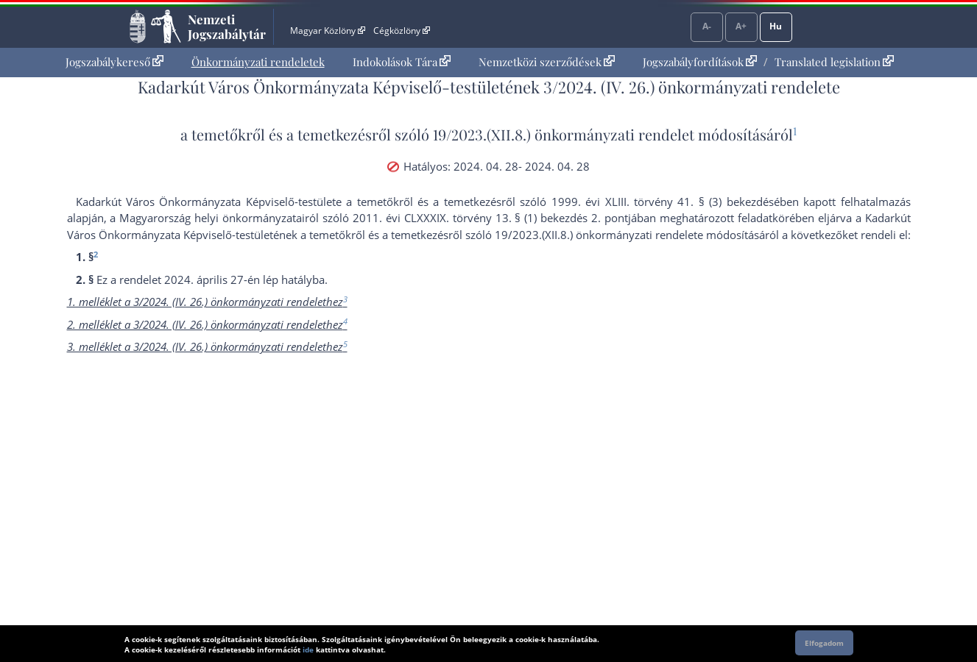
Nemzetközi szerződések (547, 61)
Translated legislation (834, 61)
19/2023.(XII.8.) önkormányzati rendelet (563, 134)
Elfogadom (824, 643)
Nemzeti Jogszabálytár (227, 26)
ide (308, 649)
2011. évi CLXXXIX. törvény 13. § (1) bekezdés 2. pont (490, 217)
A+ (741, 26)
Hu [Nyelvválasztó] (775, 26)
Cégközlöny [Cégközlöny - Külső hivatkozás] (401, 30)
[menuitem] (114, 62)
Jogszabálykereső (114, 61)
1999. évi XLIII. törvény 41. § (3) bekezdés (662, 201)
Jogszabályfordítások (700, 61)
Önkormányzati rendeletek (258, 61)
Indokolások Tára (402, 61)
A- (706, 26)
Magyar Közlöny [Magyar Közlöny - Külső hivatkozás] (327, 30)
